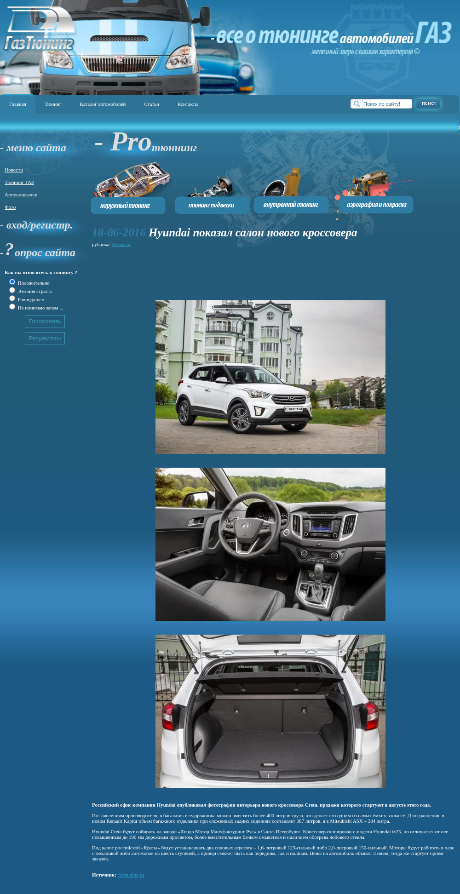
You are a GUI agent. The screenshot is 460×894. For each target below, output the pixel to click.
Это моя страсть (34, 291)
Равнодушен (30, 299)
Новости (14, 169)
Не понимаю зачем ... (40, 307)
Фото (10, 207)
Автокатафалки (21, 194)
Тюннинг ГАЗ (19, 182)
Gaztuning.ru (131, 874)
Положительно (33, 283)
